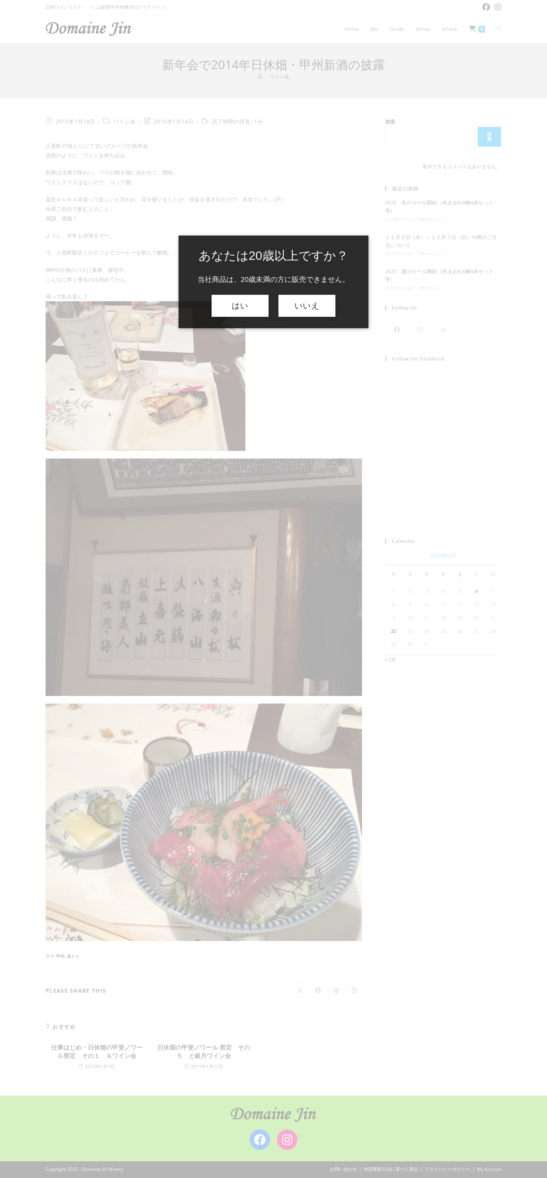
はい (240, 305)
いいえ (306, 305)
